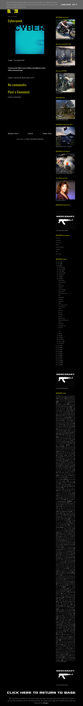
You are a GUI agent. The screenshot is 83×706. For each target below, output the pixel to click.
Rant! (65, 572)
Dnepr (65, 456)
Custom (61, 445)
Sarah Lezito (71, 585)
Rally (72, 571)
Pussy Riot (72, 568)
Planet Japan (58, 253)
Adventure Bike (71, 400)
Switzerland (61, 618)
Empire (63, 465)
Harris (65, 487)
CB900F (63, 433)
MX (59, 549)
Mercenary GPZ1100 (63, 533)
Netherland (70, 550)
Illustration (26, 78)
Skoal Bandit (71, 596)
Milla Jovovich (68, 536)
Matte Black (67, 528)
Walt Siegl (64, 646)
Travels (62, 631)
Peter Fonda (72, 559)
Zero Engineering (69, 659)
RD (74, 572)
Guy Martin (73, 485)
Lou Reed (57, 522)
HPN (60, 495)
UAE (64, 636)
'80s (68, 397)
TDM (60, 622)
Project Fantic (64, 563)
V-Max (62, 639)
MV (56, 549)
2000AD (69, 398)
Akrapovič (72, 404)
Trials (74, 631)
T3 (64, 619)
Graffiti (57, 483)
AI (58, 404)
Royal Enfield (68, 581)
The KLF (60, 308)
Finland (62, 470)
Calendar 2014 (72, 427)
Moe (63, 538)
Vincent (71, 643)
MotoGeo (58, 544)
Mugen (57, 548)
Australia (58, 410)
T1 (58, 619)
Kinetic (72, 512)
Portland (62, 562)
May (60, 335)
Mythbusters (65, 549)
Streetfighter (71, 607)
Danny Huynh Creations (67, 447)
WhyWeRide (58, 651)
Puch (57, 568)
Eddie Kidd (60, 463)
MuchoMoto (70, 547)
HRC (64, 495)
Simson (72, 593)
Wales (71, 645)
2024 (58, 265)
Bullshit (72, 425)
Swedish (67, 617)
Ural (63, 638)
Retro (57, 575)
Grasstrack (63, 483)
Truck (65, 634)
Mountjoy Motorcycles (71, 545)
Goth (62, 482)
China (67, 436)
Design (60, 451)
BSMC (72, 422)
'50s (74, 395)
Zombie (58, 660)
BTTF (57, 423)
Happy (67, 486)
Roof (74, 580)
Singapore (66, 595)
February (61, 341)
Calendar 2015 (61, 428)
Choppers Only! (61, 291)
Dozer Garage (64, 457)
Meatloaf (63, 530)
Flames (73, 471)
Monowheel (59, 540)
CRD (63, 443)
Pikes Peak (71, 560)
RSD (74, 581)
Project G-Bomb (72, 563)
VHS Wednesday (64, 642)
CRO (66, 443)
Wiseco (59, 652)
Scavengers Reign (62, 289)
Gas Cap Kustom (70, 476)
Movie (58, 547)
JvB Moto (64, 510)
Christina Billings (59, 438)
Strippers (60, 610)
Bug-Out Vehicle (59, 425)
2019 (58, 353)
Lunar (69, 523)
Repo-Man (65, 573)
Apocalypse (66, 406)
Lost (72, 521)
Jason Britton (65, 506)
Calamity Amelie (63, 427)
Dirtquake (70, 455)
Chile (63, 436)
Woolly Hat (64, 652)
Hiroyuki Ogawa (71, 491)
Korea (70, 513)
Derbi (68, 450)
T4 (68, 619)
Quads (61, 569)
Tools (71, 629)
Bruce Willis (63, 422)
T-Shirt (73, 618)
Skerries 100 (58, 596)
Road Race (61, 577)
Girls (61, 479)
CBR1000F (59, 434)
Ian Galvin (64, 498)
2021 (58, 349)
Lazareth (73, 517)
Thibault (64, 625)
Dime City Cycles (66, 454)
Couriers (71, 442)
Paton (68, 559)
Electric (57, 465)
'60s (58, 397)
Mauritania (58, 530)
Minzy (69, 537)
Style (70, 613)
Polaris (57, 562)
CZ (65, 446)
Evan (70, 466)
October (60, 271)
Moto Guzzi (70, 542)
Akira (65, 404)
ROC (58, 579)
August (60, 274)
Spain (63, 601)
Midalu (62, 536)
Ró (56, 577)
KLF (62, 513)
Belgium (69, 412)
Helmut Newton (62, 490)
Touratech (58, 630)
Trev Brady (68, 631)
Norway (63, 554)
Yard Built (67, 656)
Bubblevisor (63, 423)
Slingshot (67, 597)
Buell (70, 423)
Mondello (68, 538)
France (73, 474)
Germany (62, 477)
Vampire (71, 639)
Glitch (57, 481)
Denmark (63, 450)
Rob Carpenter (63, 578)
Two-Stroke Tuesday (62, 304)
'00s (57, 395)
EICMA (58, 464)
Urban (68, 638)
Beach (62, 412)
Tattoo (73, 620)
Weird (67, 648)
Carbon (62, 431)
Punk (64, 568)
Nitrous (64, 553)
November (61, 269)
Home (30, 133)
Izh (63, 505)
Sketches (64, 596)
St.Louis (65, 605)
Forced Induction (64, 474)
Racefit (60, 571)
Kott (74, 513)
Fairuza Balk (58, 468)
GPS (67, 482)
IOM (64, 503)
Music (70, 548)
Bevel (62, 414)
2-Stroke (61, 398)
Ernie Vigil (64, 466)
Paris (72, 557)
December (61, 267)
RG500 (60, 576)
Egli (71, 463)
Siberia (59, 592)
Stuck (65, 610)
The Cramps (64, 624)
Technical (57, 623)
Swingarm (73, 617)
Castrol (62, 432)
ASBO (68, 408)
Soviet (73, 600)
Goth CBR (60, 327)
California (58, 429)
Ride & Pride (65, 576)
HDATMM (66, 489)
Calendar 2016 (70, 428)
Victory (59, 643)
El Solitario (65, 464)
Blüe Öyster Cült (60, 417)
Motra (64, 545)
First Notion (63, 471)
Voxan (59, 645)
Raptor (59, 303)
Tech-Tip (72, 622)
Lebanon (72, 518)
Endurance (70, 465)
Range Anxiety (59, 572)
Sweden (61, 617)
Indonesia (71, 502)
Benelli (74, 412)
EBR (61, 461)
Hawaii (74, 487)
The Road (71, 624)
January (60, 343)
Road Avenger (61, 297)
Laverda (68, 517)
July (59, 276)
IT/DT (74, 503)
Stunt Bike (58, 611)
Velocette (63, 640)
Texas (67, 623)
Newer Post (13, 133)
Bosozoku (58, 420)
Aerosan (66, 401)
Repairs (59, 573)
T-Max (69, 618)
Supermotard (58, 615)
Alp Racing (62, 405)
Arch (59, 408)
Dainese (58, 447)
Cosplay (64, 442)
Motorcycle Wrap (69, 544)
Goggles (63, 481)
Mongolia (73, 538)
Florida (69, 472)
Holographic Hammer (60, 493)
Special (68, 601)
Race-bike (72, 569)
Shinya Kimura (72, 591)
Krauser (58, 515)
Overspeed (60, 310)
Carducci (72, 431)
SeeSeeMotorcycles (65, 589)
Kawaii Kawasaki (61, 282)
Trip (64, 632)
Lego (66, 519)
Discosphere (58, 456)
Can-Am (72, 429)
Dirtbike (61, 455)
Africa (66, 402)
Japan (57, 506)
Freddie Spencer (62, 475)
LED (56, 519)
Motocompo (71, 543)
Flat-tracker (61, 472)
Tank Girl (67, 620)
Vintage (58, 644)
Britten (58, 421)
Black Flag (63, 416)
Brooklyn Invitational (66, 421)
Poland (71, 561)
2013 (58, 364)
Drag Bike (58, 459)
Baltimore (57, 412)
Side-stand (65, 592)
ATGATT (64, 409)
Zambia (57, 659)
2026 (58, 261)
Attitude (71, 409)
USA (57, 639)
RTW (59, 583)
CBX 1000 (66, 434)
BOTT (65, 420)
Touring (64, 630)
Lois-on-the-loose (60, 521)
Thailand (58, 624)
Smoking (73, 597)
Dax (64, 449)
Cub (69, 443)
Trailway (57, 631)
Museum (65, 548)
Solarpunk (65, 598)
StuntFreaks (58, 613)
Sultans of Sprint (60, 614)
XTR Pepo (58, 238)
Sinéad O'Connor (59, 595)
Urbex (73, 638)
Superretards (66, 615)
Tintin (57, 626)
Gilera (68, 477)
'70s (63, 397)
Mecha (68, 530)
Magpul (71, 524)
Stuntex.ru (72, 611)
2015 (58, 360)
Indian (65, 502)
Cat (74, 432)
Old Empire (63, 555)
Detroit (65, 451)
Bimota (66, 415)
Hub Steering (70, 495)
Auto (68, 410)
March (60, 339)
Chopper (73, 436)
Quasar (66, 569)
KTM (63, 515)
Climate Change (63, 439)
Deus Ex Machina (72, 451)
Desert (73, 450)
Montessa (72, 540)
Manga (58, 527)
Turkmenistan (67, 635)
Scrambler (63, 588)
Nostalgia (68, 554)
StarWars (71, 605)
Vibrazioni (73, 642)
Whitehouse (71, 650)
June (60, 278)
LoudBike (62, 522)
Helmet (73, 489)
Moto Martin (58, 543)
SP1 (59, 601)
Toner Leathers (71, 628)
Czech (68, 446)
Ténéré (62, 623)
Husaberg (72, 497)
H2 (63, 486)
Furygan (58, 476)
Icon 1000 (69, 499)
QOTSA (57, 569)
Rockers (62, 579)
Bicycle (66, 414)
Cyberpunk (17, 78)
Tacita (72, 619)
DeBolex (57, 450)
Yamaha (60, 656)
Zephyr (62, 659)
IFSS (74, 499)
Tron (60, 634)
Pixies (62, 561)
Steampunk (58, 606)
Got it (74, 5)
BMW (66, 417)
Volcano (73, 644)
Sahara (70, 584)
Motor (62, 544)
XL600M (64, 655)
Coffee (68, 439)
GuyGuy (59, 486)
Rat (69, 572)
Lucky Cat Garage (62, 523)
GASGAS (57, 477)
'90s (74, 397)
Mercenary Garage (70, 531)
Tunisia (57, 635)
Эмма (62, 661)
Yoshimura (59, 657)
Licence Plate (72, 519)
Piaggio (66, 560)
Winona (63, 651)
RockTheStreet (68, 579)
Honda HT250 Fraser (62, 293)
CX (71, 445)
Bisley (70, 415)
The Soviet (58, 625)
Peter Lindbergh (60, 560)
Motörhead (58, 545)
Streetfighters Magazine (64, 609)
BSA (68, 422)
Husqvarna (58, 498)
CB (58, 433)
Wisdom (73, 651)
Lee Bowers (61, 519)
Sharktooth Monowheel (63, 320)
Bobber (57, 418)
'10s (61, 395)
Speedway (71, 602)
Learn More (66, 5)
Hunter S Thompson (64, 497)
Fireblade (57, 471)
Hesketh (72, 490)
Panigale (67, 557)
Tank (61, 620)
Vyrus (67, 645)
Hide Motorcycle (59, 491)
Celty (74, 434)
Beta (58, 414)
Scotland (57, 588)
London (67, 521)
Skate (71, 595)
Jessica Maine (68, 507)
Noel (72, 553)
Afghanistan (61, 402)
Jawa (71, 506)
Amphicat (70, 405)
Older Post (47, 133)
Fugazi (74, 475)
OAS (59, 555)
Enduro (57, 466)
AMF (66, 405)
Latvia (64, 517)
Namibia (73, 549)
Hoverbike (72, 494)
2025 (58, 263)
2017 (58, 357)
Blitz (67, 416)
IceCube (69, 498)
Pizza (66, 561)
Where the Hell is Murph (62, 650)
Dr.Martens (71, 457)
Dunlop (69, 460)
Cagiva (57, 427)
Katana (73, 510)
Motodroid (60, 314)
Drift (66, 459)
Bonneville (64, 418)
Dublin (71, 459)
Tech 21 (66, 622)
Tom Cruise (63, 628)
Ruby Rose (63, 583)
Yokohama (73, 656)
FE (59, 329)
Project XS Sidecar (65, 567)
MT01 (65, 547)
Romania (70, 580)
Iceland (73, 498)
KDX (73, 511)
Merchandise (60, 535)
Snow (59, 598)
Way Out (60, 312)
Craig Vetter (58, 443)
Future (63, 476)
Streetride (73, 609)
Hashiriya (69, 487)
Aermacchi (61, 401)
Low (67, 522)
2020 (58, 351)
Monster (66, 540)
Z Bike (71, 657)
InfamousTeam (59, 503)
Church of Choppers (60, 247)
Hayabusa (59, 489)
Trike (59, 331)
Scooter (69, 587)
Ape (60, 406)
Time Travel (70, 625)
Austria (63, 410)
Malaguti (61, 526)
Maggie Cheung (61, 318)
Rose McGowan (60, 581)
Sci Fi (32, 78)
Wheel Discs (72, 649)
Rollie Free (65, 580)
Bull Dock (67, 425)
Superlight (70, 614)
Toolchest (65, 629)
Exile (72, 467)
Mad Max (64, 525)
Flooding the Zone (62, 325)
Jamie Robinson (70, 505)
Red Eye (60, 322)
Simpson (66, 593)
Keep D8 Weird (61, 306)
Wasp (63, 648)
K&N (69, 510)
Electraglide (71, 464)
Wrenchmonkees (72, 654)
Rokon (74, 579)
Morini (73, 541)
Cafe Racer (69, 426)
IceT (58, 499)
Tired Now (62, 626)
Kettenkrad (58, 512)
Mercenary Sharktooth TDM (69, 534)
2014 (58, 362)
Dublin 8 (57, 460)
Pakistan (62, 557)
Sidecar (58, 593)
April (60, 337)
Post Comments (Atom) (34, 139)
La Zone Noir (58, 242)
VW (62, 645)
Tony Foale (58, 629)
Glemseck (71, 479)
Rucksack (69, 583)
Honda (69, 493)
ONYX (68, 555)
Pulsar (60, 568)
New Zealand (62, 552)
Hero (68, 490)
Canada (57, 431)
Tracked (70, 630)
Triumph (73, 632)
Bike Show (60, 415)
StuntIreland (65, 613)
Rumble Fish (60, 301)
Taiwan (57, 620)
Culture (73, 443)
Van (57, 640)
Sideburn (58, 244)
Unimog (59, 638)
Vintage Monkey (67, 644)
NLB (68, 553)
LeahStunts (59, 518)
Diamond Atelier (61, 452)
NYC (74, 554)
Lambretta (58, 516)
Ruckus (73, 583)
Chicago (59, 436)
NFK (57, 251)
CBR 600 (73, 433)
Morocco (57, 542)
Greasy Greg (58, 240)
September (61, 273)
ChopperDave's (62, 437)
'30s (67, 395)
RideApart (72, 576)
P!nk (70, 556)
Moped (62, 541)
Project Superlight (65, 565)
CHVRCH (60, 287)
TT (73, 634)
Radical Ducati (67, 571)
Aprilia (74, 406)
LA (72, 515)
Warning (57, 648)
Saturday (60, 333)
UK (67, 636)
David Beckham (59, 449)
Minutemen (63, 537)
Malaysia (66, 526)
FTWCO (68, 475)
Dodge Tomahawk (71, 456)
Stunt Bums (65, 611)
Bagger (61, 411)
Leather (65, 518)
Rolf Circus (59, 580)
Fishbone (68, 471)
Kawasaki (66, 511)
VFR (59, 642)
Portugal (68, 562)
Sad (66, 584)
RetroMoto (65, 575)
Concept (67, 441)
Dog (58, 457)
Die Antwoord (70, 452)
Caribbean (58, 432)
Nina (59, 295)
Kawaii (60, 511)
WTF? (58, 655)
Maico (57, 526)
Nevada (57, 552)
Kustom (68, 515)
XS (68, 655)
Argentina (63, 408)
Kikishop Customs (65, 512)
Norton (57, 554)
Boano (73, 417)
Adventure (62, 400)
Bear (65, 412)
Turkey (62, 635)
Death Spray (71, 449)
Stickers (65, 606)
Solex (70, 598)
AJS (62, 404)
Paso (64, 559)
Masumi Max (65, 527)
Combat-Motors (59, 441)
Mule (61, 548)
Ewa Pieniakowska (65, 467)
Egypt (74, 463)
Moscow (63, 542)
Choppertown (70, 437)
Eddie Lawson (66, 463)
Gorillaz (57, 482)
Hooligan (65, 494)
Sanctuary (63, 585)
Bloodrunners (72, 416)
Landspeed (58, 517)
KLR (66, 513)
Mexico (67, 535)
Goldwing (71, 481)
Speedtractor (65, 602)
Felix (73, 468)
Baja (66, 411)
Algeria (57, 405)
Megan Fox (61, 531)
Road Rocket (67, 577)
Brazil (74, 420)
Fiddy (57, 470)
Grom (57, 485)
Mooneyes (58, 541)
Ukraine (73, 636)
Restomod (71, 573)
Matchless (72, 527)
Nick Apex (73, 552)
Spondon (57, 604)
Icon (62, 499)
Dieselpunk (58, 454)
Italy (59, 505)
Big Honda (73, 414)
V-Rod (66, 639)
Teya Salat (72, 623)
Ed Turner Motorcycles (70, 461)
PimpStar (57, 561)
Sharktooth (63, 591)
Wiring (68, 651)
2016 (58, 358)
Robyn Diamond (72, 578)
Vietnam (65, 643)
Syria (66, 618)
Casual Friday (68, 432)
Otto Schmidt (64, 556)
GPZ (71, 482)
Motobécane (65, 543)
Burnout (62, 426)
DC (66, 449)
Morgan (68, 541)
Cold (72, 439)
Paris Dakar (58, 559)
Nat (58, 550)
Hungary (57, 497)
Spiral (59, 284)
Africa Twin (72, 402)
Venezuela (69, 640)
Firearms (69, 470)
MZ (69, 549)
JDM (62, 507)
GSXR (65, 485)
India (60, 502)
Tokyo (57, 628)
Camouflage (65, 429)
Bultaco (57, 426)
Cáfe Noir (60, 316)
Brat (69, 420)
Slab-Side (58, 597)
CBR (68, 433)
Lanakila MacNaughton (68, 516)
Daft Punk (73, 446)
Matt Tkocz (58, 528)
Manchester (71, 526)
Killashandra (60, 323)
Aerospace (72, 401)
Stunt (70, 610)
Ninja (59, 553)
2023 (58, 345)
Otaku (58, 556)
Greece (72, 483)
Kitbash (57, 513)
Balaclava (72, 411)
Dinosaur (73, 454)
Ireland (68, 503)
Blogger (46, 703)
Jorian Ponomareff (67, 508)
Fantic (63, 468)
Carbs (67, 431)
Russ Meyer (60, 584)
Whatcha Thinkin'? (64, 649)
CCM (71, 434)
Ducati (63, 460)
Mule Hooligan (61, 280)
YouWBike (58, 249)
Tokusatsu (70, 626)
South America (65, 600)
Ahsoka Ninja (61, 286)
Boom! (71, 418)
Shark (57, 591)
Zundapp (66, 660)
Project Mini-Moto (61, 564)
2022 (58, 347)
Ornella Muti (72, 555)
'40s (71, 395)
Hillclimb (65, 491)
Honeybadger (58, 494)
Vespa (73, 640)
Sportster (65, 604)
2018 (58, 355)
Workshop (62, 654)
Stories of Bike (63, 607)
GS (61, 485)
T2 (61, 619)
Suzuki (73, 615)
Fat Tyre (68, 468)
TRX (70, 634)
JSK (60, 510)
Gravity (68, 483)
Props (72, 567)
